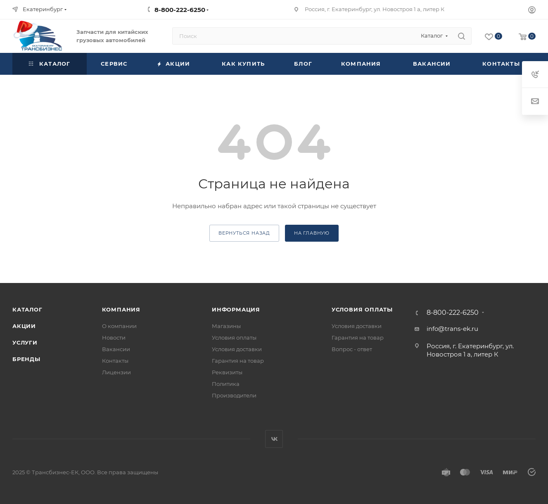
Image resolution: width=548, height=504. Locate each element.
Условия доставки (237, 349)
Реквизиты (227, 372)
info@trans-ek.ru (452, 329)
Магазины (226, 326)
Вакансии (116, 349)
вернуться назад (244, 233)
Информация (236, 309)
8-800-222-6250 (179, 10)
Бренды (26, 359)
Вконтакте (274, 439)
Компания (121, 309)
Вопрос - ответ (352, 349)
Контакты (115, 360)
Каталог (27, 309)
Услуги (25, 342)
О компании (119, 326)
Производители (234, 395)
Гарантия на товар (238, 360)
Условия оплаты (234, 337)
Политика (226, 383)
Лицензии (116, 372)
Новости (114, 337)
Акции (24, 326)
